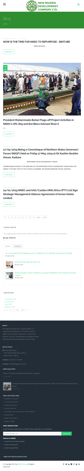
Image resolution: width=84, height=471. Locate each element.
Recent (7, 246)
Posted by (9, 39)
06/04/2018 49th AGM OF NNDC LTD (27, 262)
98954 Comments (25, 146)
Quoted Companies (11, 406)
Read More (9, 52)
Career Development (11, 444)
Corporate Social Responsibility (15, 441)
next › (39, 217)
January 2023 (10, 302)
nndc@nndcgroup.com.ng (16, 364)
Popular (18, 246)
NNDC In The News (11, 419)
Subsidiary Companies (12, 400)
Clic (4, 128)
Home (5, 24)
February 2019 (11, 307)
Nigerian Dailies (10, 422)
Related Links (9, 416)
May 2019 (9, 304)
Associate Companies (11, 403)
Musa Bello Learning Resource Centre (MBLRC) (20, 413)
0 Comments (23, 39)
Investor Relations (10, 409)
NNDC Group (22, 464)
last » (45, 217)
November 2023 (11, 299)
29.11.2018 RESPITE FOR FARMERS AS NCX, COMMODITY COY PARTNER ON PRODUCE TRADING (38, 253)
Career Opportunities (11, 448)
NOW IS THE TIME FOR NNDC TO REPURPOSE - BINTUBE (36, 41)
